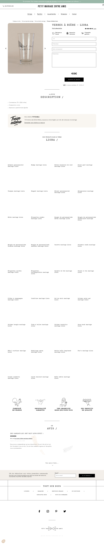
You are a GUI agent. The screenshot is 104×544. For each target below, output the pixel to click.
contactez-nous (42, 495)
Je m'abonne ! (86, 476)
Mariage (29, 14)
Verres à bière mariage (40, 21)
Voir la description (57, 28)
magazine (41, 492)
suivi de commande (61, 495)
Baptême (39, 14)
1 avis (94, 28)
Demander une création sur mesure (34, 123)
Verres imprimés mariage (28, 21)
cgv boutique (76, 492)
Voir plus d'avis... (52, 464)
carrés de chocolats (51, 1)
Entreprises (64, 14)
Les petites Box (51, 14)
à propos (26, 492)
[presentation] (6, 48)
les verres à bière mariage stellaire (23, 439)
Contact (74, 14)
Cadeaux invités (17, 21)
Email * (57, 474)
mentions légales (57, 492)
